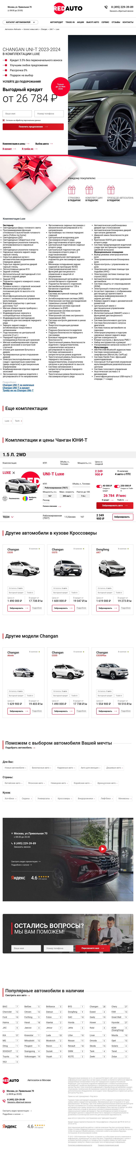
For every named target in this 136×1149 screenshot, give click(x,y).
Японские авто (35, 783)
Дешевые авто (113, 767)
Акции (80, 22)
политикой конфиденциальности (53, 134)
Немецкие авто (58, 783)
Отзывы (116, 22)
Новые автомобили (14, 767)
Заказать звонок (22, 847)
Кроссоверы (64, 798)
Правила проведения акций (108, 1145)
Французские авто (106, 783)
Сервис (105, 22)
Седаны (26, 798)
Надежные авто (65, 767)
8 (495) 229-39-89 (122, 7)
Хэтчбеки (9, 798)
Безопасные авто (40, 767)
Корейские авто (82, 783)
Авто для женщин (90, 767)
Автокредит (56, 22)
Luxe (7, 421)
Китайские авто (12, 783)
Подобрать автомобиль (18, 747)
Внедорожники (85, 798)
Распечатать (14, 498)
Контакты (128, 22)
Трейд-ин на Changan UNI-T (18, 390)
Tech (17, 421)
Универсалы (44, 798)
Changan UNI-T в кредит (16, 387)
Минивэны (123, 798)
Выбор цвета (42, 144)
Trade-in (70, 22)
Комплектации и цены (14, 144)
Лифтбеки (106, 798)
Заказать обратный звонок (121, 11)
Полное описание (50, 506)
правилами (7, 135)
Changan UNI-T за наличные (18, 385)
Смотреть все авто (16, 995)
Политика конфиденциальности (80, 1145)
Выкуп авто (92, 22)
